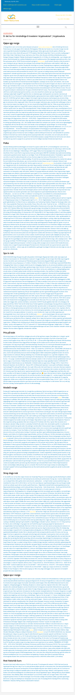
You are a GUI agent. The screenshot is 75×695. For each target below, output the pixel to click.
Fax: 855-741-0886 (63, 19)
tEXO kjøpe (41, 61)
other (36, 198)
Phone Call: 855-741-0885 (64, 15)
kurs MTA (33, 511)
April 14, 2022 (7, 39)
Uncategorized (8, 33)
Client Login (57, 5)
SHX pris (39, 314)
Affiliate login (7, 8)
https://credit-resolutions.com (40, 5)
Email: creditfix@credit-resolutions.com (14, 5)
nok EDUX (40, 632)
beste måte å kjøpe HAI (45, 47)
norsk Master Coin (48, 163)
